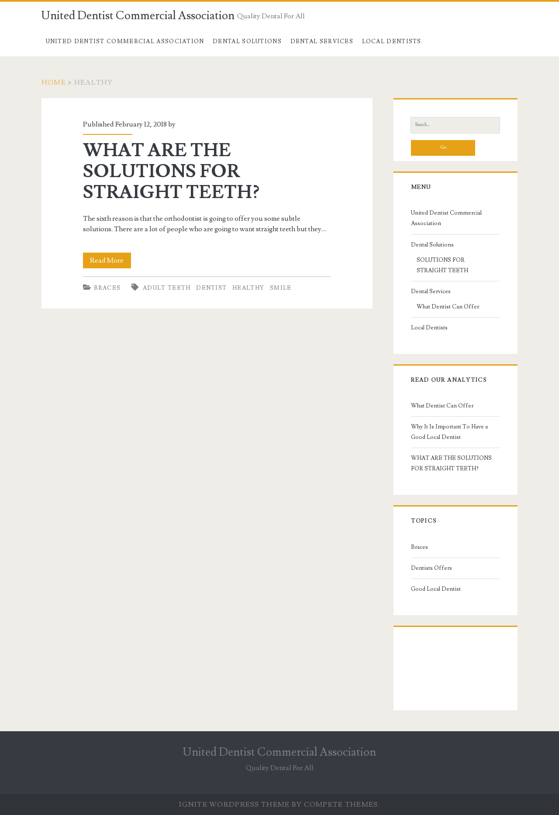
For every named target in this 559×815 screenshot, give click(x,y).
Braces (107, 287)
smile (281, 287)
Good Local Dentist (436, 589)
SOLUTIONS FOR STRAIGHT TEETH (442, 265)
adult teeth (166, 287)
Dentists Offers (431, 568)
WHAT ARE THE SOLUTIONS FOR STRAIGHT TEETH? (171, 171)
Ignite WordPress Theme (234, 804)
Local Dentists (391, 41)
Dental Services (322, 41)
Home (53, 82)
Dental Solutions (247, 41)
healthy (248, 287)
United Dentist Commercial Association (138, 15)
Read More (110, 260)
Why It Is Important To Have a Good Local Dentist (449, 432)
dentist (211, 287)
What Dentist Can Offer (448, 306)
